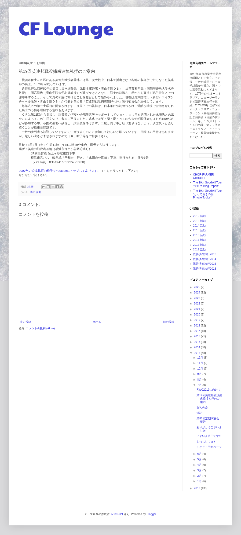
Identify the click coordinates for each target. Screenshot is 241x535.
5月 (199, 459)
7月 (199, 385)
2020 (197, 314)
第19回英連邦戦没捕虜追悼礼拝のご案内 (209, 399)
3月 (199, 470)
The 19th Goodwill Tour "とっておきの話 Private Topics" (207, 194)
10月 (200, 368)
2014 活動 (199, 225)
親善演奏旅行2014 (204, 259)
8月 (199, 379)
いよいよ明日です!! (209, 436)
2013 (197, 353)
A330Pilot (117, 514)
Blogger (151, 514)
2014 (197, 347)
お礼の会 (202, 407)
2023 (197, 298)
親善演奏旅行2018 (204, 268)
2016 (197, 336)
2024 (197, 292)
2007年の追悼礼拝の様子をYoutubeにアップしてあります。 (59, 170)
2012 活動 (199, 216)
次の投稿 (25, 321)
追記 (199, 412)
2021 (197, 309)
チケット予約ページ (209, 447)
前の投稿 (168, 321)
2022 (197, 303)
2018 (197, 325)
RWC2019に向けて (209, 389)
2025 (197, 287)
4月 (199, 464)
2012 (197, 488)
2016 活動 (199, 235)
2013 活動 (35, 192)
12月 (200, 357)
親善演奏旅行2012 (204, 254)
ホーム (97, 321)
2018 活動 (199, 244)
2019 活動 (199, 249)
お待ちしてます (206, 441)
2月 (199, 475)
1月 (199, 481)
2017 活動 (199, 240)
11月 (200, 363)
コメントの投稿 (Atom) (40, 328)
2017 (197, 331)
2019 (197, 320)
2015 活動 (199, 230)
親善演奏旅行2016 (204, 263)
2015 (197, 342)
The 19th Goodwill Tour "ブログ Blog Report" (207, 184)
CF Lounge (66, 28)
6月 (199, 453)
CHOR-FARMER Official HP (203, 176)
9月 (199, 374)
